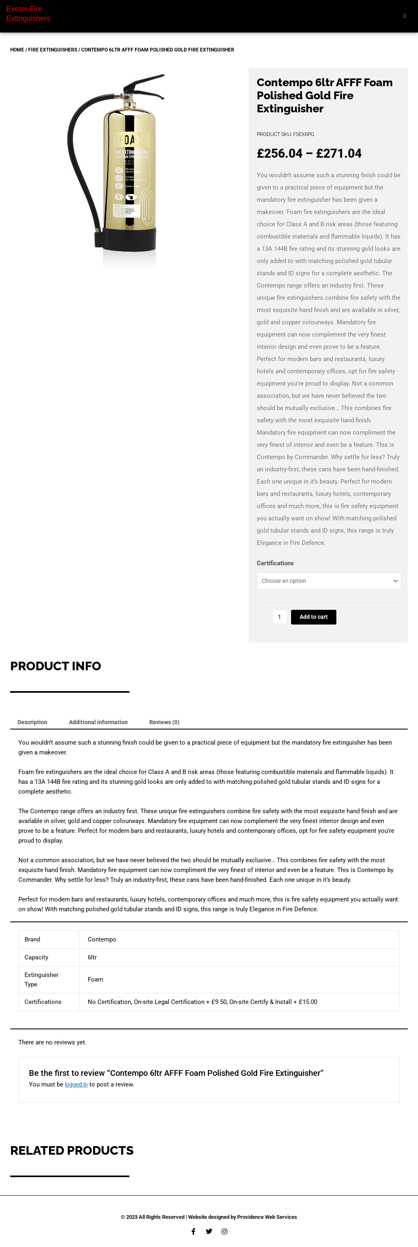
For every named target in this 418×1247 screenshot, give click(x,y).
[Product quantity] (280, 620)
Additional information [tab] (102, 725)
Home (17, 50)
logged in (77, 1089)
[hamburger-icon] (405, 16)
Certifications (275, 563)
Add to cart (316, 620)
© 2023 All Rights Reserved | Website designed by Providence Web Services (209, 1216)
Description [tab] (33, 725)
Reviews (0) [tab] (171, 725)
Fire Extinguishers (52, 50)
